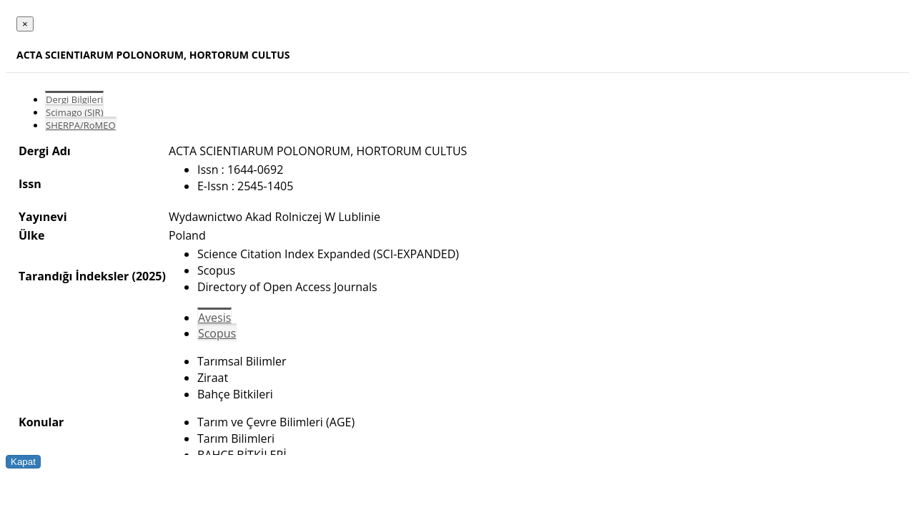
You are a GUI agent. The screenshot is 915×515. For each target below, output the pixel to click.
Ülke (31, 235)
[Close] (25, 23)
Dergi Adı (45, 151)
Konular (41, 422)
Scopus (217, 333)
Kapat (23, 461)
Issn (30, 184)
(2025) (148, 276)
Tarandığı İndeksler (74, 276)
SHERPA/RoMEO (81, 125)
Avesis (214, 317)
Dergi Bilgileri (74, 99)
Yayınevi (43, 217)
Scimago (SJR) (74, 112)
